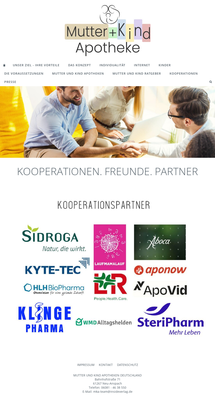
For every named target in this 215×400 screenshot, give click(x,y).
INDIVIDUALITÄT (112, 65)
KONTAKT (106, 365)
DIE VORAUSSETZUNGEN (24, 73)
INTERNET (142, 65)
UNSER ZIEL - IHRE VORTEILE (36, 65)
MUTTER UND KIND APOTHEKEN (78, 73)
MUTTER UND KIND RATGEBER (137, 73)
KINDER (165, 65)
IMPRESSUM (86, 365)
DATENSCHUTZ (127, 365)
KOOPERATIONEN (184, 73)
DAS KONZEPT (79, 65)
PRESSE (10, 82)
